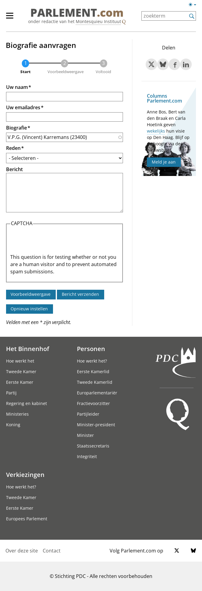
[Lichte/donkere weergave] (194, 5)
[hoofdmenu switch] (9, 18)
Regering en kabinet (26, 403)
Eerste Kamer (19, 382)
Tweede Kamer (21, 371)
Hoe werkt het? (92, 361)
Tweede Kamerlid (94, 382)
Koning (13, 424)
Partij (11, 393)
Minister (85, 435)
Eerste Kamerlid (93, 371)
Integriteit (87, 456)
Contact (52, 550)
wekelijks (156, 131)
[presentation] (56, 241)
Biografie (16, 127)
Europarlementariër (97, 393)
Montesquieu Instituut (98, 21)
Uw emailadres (23, 107)
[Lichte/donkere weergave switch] (194, 4)
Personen (91, 348)
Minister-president (96, 424)
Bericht (14, 169)
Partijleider (88, 414)
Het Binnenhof (27, 348)
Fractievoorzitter (93, 403)
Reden (13, 148)
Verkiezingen (25, 474)
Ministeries (17, 414)
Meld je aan (164, 162)
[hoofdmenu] (12, 18)
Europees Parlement (26, 519)
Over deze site (21, 550)
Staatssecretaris (93, 446)
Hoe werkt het (20, 361)
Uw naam (17, 87)
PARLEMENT (77, 12)
